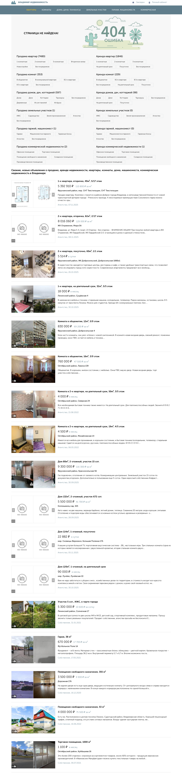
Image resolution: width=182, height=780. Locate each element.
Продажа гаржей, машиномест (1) (37, 135)
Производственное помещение (30, 169)
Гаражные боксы (67, 141)
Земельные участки (96, 10)
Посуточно (125, 67)
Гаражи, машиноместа (123, 10)
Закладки (138, 2)
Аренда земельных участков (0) (115, 117)
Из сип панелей (64, 104)
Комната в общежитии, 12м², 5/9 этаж (78, 329)
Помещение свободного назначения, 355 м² (82, 679)
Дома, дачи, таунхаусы (69, 10)
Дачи (32, 99)
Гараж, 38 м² (64, 644)
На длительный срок (105, 67)
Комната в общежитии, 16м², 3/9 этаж (78, 364)
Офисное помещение (26, 159)
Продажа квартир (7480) (31, 56)
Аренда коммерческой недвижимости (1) (121, 154)
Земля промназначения (58, 122)
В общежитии (22, 80)
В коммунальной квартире (47, 80)
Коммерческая (148, 10)
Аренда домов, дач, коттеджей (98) (118, 98)
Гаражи (20, 141)
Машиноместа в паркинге (41, 141)
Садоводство (34, 122)
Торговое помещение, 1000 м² (74, 750)
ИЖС (19, 122)
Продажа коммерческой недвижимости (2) (43, 154)
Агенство (80, 122)
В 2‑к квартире (72, 80)
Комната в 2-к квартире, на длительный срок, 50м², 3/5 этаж (91, 399)
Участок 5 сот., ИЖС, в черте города (78, 609)
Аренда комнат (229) (109, 75)
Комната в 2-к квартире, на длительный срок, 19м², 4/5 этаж (91, 434)
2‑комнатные (41, 62)
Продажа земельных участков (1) (36, 117)
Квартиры (31, 10)
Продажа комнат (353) (30, 75)
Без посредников (66, 67)
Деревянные (44, 104)
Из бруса (20, 109)
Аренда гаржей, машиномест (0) (116, 135)
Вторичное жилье (24, 67)
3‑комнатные (60, 62)
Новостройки (45, 67)
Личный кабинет (158, 2)
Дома (19, 99)
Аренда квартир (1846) (110, 56)
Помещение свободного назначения (32, 164)
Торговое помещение (52, 159)
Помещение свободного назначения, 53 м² (81, 715)
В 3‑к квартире (23, 85)
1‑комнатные (22, 62)
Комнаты (46, 10)
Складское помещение (65, 164)
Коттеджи (46, 99)
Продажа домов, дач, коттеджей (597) (39, 93)
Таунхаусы (62, 99)
